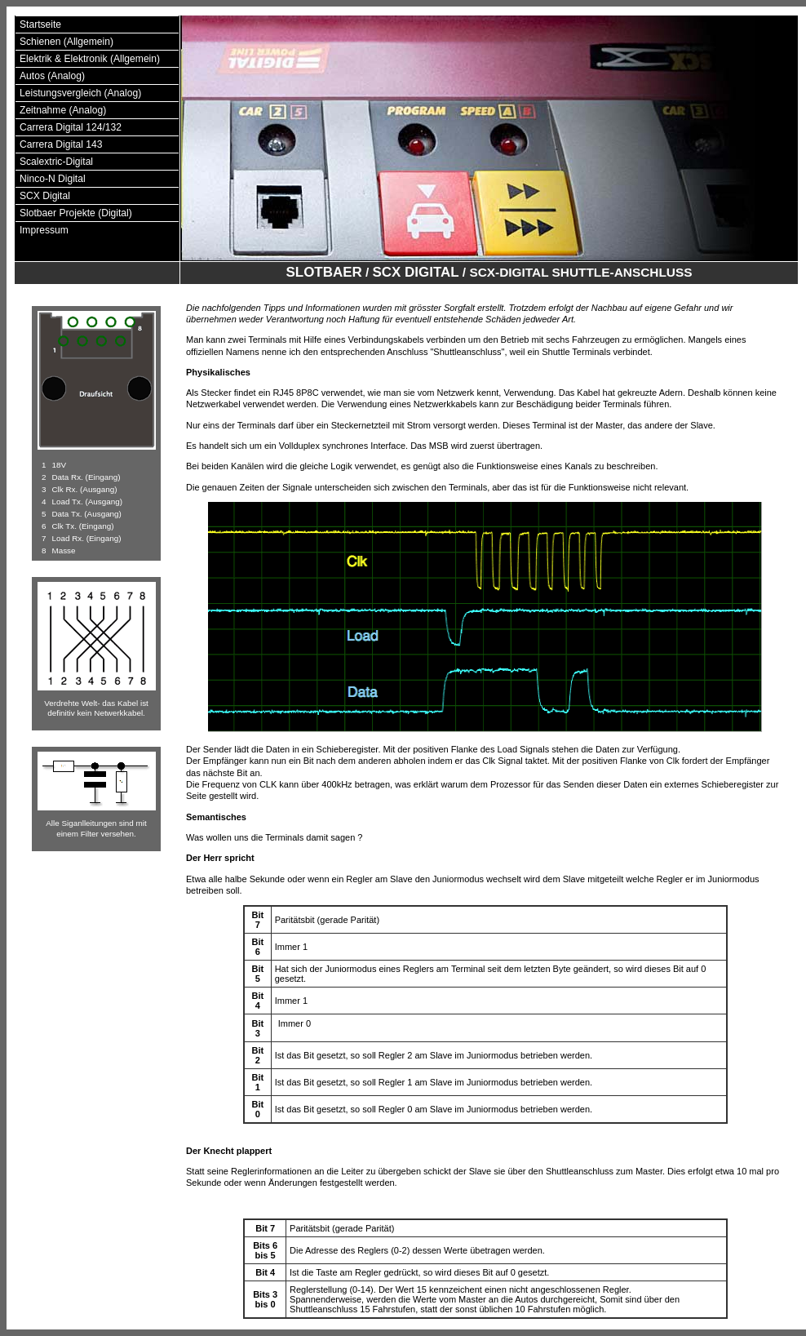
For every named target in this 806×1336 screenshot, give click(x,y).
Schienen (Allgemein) (66, 41)
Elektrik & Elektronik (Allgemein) (90, 58)
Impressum (44, 230)
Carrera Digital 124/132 (71, 127)
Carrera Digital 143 (61, 144)
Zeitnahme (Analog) (63, 110)
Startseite (40, 24)
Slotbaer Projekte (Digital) (76, 213)
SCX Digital (45, 196)
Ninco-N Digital (53, 178)
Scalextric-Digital (56, 161)
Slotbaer (324, 272)
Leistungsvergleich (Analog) (80, 93)
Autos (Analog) (52, 76)
